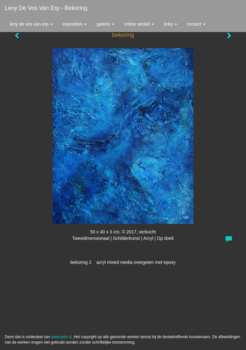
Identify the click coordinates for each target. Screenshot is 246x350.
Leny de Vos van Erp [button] (31, 24)
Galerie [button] (105, 24)
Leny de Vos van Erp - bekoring (46, 8)
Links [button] (170, 24)
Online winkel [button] (139, 24)
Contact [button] (196, 24)
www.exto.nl (61, 337)
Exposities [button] (74, 24)
